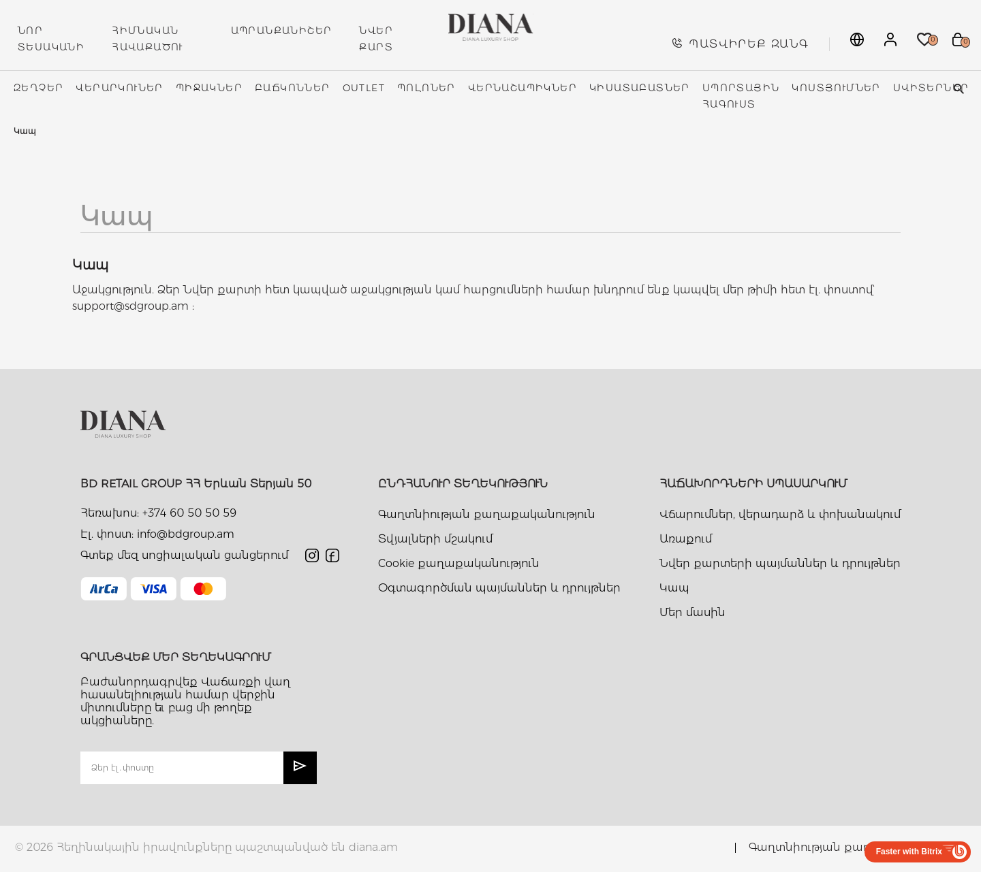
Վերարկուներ (119, 88)
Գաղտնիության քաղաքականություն (486, 514)
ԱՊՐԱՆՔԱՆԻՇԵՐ (281, 31)
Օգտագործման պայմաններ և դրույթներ (499, 587)
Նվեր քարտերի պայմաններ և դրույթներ (780, 563)
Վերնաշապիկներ (522, 88)
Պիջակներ (209, 88)
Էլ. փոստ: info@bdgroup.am (157, 534)
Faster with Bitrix (909, 851)
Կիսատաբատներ (639, 88)
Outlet (364, 88)
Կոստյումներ (836, 88)
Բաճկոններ (292, 88)
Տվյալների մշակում (435, 538)
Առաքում (685, 538)
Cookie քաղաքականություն (459, 563)
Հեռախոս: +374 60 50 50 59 (158, 512)
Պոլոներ (426, 88)
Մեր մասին (692, 612)
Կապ (674, 587)
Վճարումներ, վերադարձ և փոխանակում (780, 514)
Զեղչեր (38, 88)
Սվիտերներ (931, 88)
